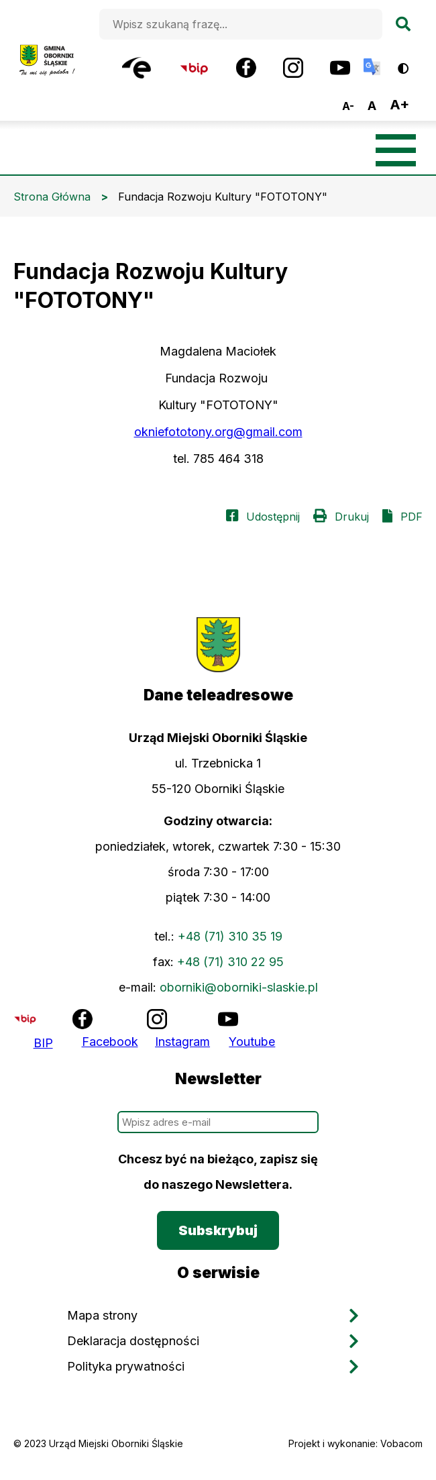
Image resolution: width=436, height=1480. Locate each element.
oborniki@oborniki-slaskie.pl (239, 987)
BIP (43, 1043)
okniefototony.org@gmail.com (218, 432)
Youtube (252, 1042)
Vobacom (401, 1443)
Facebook (110, 1042)
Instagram (182, 1042)
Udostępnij (273, 516)
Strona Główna (52, 196)
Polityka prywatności (125, 1366)
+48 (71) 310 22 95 (230, 962)
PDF (411, 516)
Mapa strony (102, 1315)
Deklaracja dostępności (133, 1341)
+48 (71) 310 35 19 (230, 936)
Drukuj (352, 516)
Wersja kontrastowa (412, 63)
